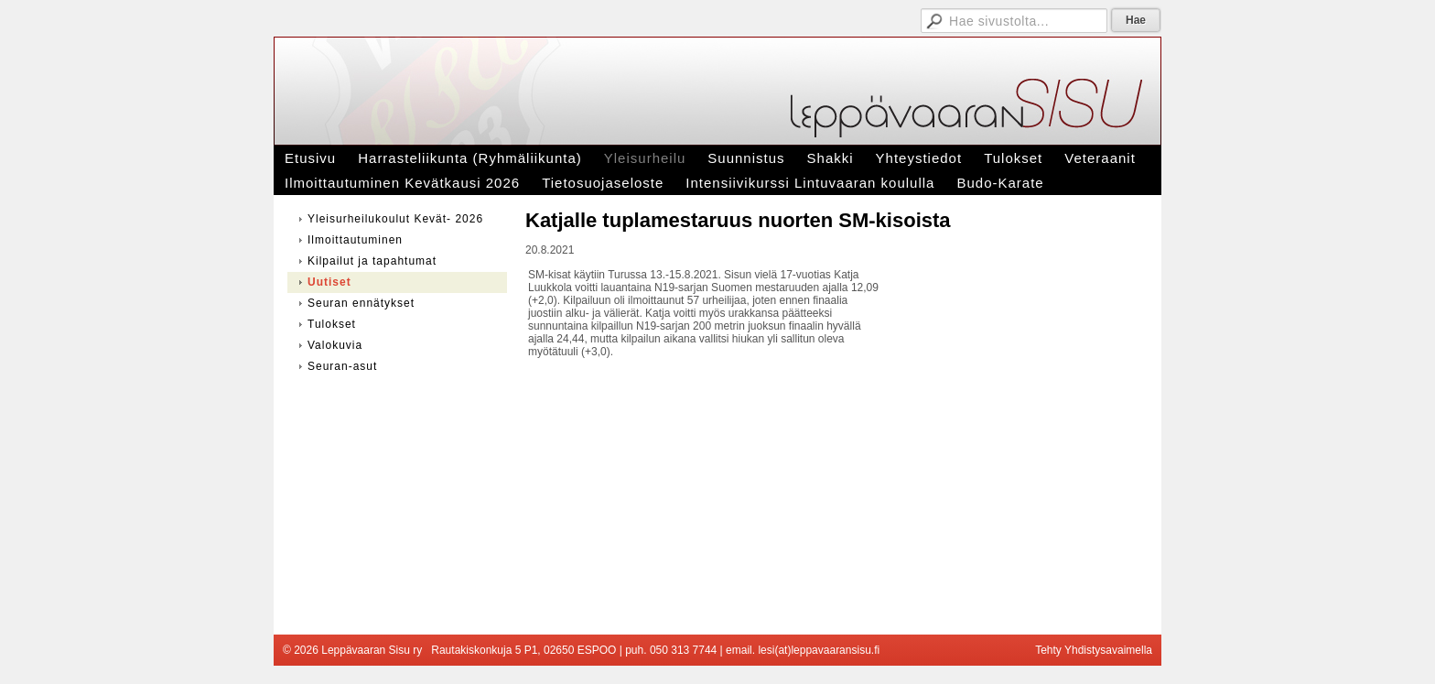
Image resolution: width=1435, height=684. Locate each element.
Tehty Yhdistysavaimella (1093, 650)
